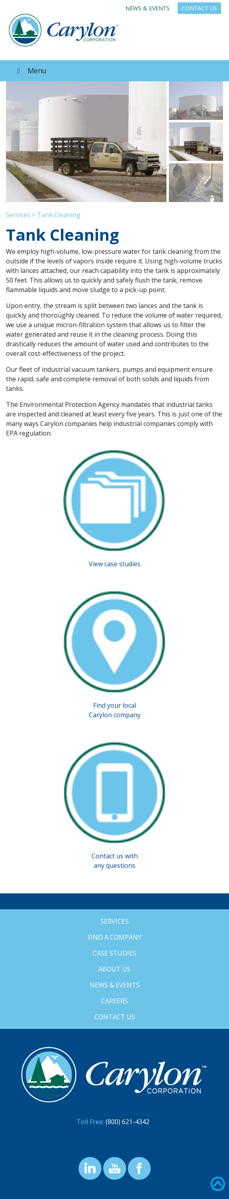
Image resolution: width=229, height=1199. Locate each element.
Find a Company (114, 937)
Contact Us (199, 8)
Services (18, 214)
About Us (114, 969)
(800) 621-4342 (127, 1121)
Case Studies (114, 953)
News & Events (147, 8)
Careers (114, 1001)
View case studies (115, 563)
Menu (30, 70)
